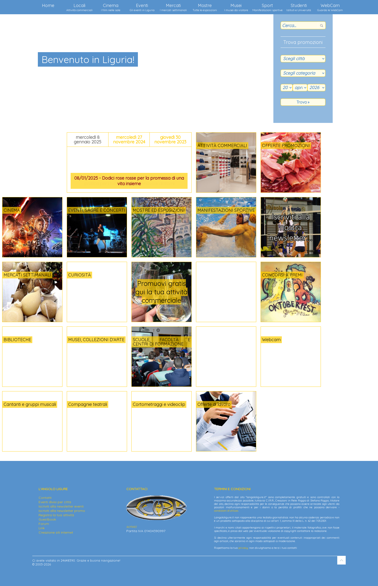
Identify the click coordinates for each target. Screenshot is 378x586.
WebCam (330, 7)
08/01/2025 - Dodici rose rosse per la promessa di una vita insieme (129, 180)
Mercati (173, 7)
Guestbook (47, 519)
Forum (44, 524)
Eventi (142, 7)
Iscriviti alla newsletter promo (62, 510)
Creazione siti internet (56, 532)
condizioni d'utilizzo (226, 510)
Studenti (298, 7)
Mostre (205, 7)
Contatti (45, 497)
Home (48, 5)
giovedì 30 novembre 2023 (170, 139)
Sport (267, 7)
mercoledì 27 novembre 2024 (129, 139)
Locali (79, 7)
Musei (236, 7)
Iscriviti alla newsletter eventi (61, 506)
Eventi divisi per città (55, 502)
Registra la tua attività (56, 515)
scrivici (131, 526)
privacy (243, 548)
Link (42, 528)
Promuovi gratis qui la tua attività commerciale (161, 291)
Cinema (110, 7)
